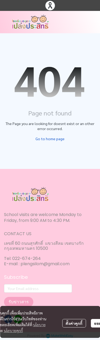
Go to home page (50, 138)
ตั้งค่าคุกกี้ (74, 323)
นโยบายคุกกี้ (13, 330)
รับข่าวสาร (19, 301)
